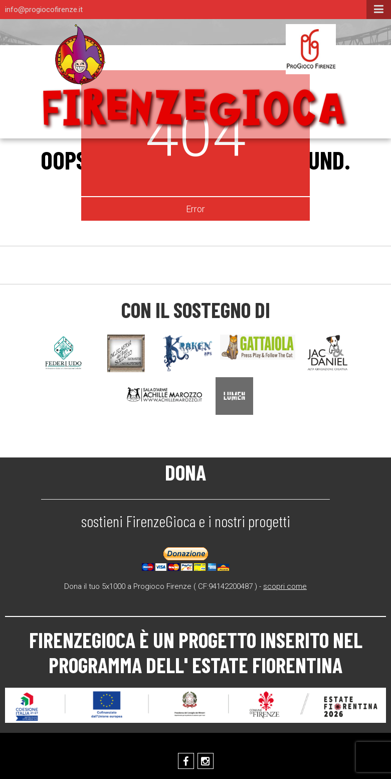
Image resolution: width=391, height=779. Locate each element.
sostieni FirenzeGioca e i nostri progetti (185, 520)
